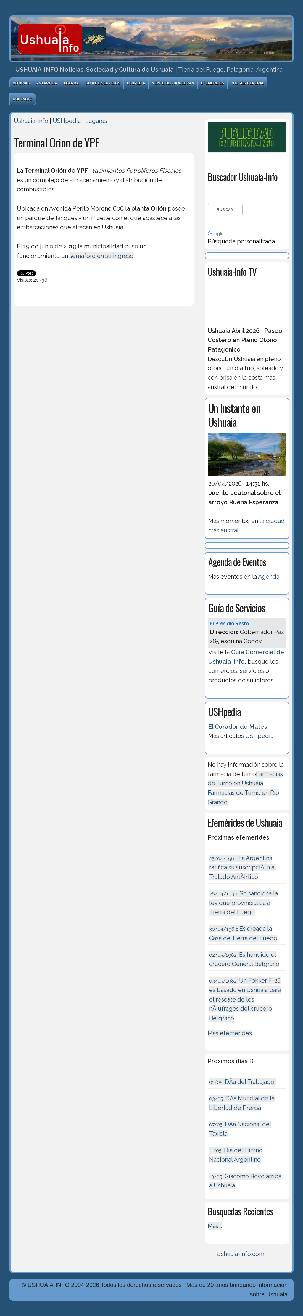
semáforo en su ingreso (101, 255)
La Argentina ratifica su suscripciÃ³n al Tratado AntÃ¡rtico (242, 867)
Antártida (46, 83)
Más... (215, 1226)
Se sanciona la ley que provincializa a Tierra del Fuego (243, 903)
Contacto (23, 99)
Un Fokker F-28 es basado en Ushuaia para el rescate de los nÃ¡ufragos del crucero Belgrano (245, 999)
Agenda (71, 83)
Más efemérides (230, 1033)
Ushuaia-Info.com (240, 1253)
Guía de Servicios (102, 83)
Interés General (247, 83)
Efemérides (212, 83)
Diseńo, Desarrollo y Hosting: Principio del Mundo (76, 1311)
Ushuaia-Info (31, 120)
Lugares (96, 120)
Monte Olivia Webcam (173, 83)
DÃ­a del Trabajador (242, 1081)
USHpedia (136, 83)
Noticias (21, 83)
